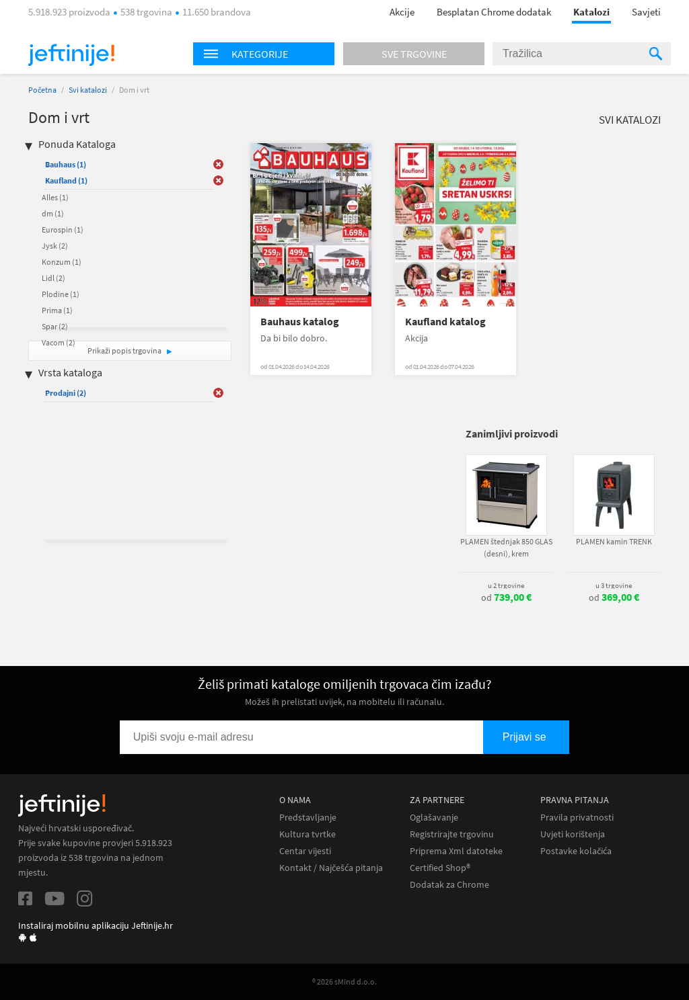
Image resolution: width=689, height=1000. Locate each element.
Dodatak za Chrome (449, 884)
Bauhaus (65, 164)
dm (53, 213)
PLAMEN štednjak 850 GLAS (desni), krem (506, 547)
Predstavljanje (307, 817)
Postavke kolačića (576, 851)
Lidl (53, 278)
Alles (55, 197)
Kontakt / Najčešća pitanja (331, 868)
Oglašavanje (434, 817)
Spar (55, 326)
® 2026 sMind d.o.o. (344, 981)
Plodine (60, 294)
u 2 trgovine (506, 585)
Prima (57, 310)
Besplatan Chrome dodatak (494, 11)
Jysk (55, 246)
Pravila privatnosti (577, 817)
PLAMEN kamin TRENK (614, 541)
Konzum (61, 262)
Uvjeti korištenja (572, 834)
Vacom (58, 342)
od (506, 597)
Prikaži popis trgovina (125, 350)
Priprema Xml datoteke (456, 851)
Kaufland (66, 180)
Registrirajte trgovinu (452, 834)
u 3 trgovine (613, 585)
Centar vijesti (305, 851)
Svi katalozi (88, 90)
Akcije (402, 11)
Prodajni (65, 393)
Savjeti (646, 11)
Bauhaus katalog (299, 321)
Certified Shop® (440, 868)
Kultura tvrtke (307, 834)
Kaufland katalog (445, 321)
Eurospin (62, 229)
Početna (42, 90)
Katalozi (591, 11)
